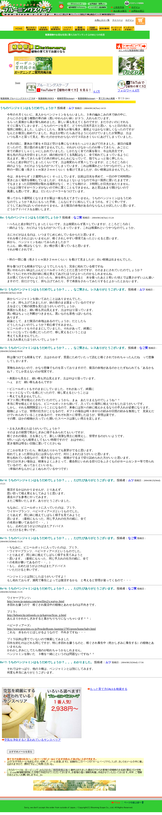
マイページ (117, 20)
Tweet (17, 83)
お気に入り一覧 (102, 20)
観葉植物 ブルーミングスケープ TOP (18, 98)
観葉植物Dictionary (86, 98)
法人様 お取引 (120, 11)
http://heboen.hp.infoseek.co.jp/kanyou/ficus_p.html (36, 615)
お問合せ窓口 (137, 11)
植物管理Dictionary (66, 98)
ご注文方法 (118, 7)
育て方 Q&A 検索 (107, 98)
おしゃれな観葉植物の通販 (131, 50)
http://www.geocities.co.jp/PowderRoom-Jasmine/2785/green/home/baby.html (51, 628)
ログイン (135, 7)
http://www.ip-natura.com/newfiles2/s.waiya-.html (35, 601)
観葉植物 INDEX (46, 98)
